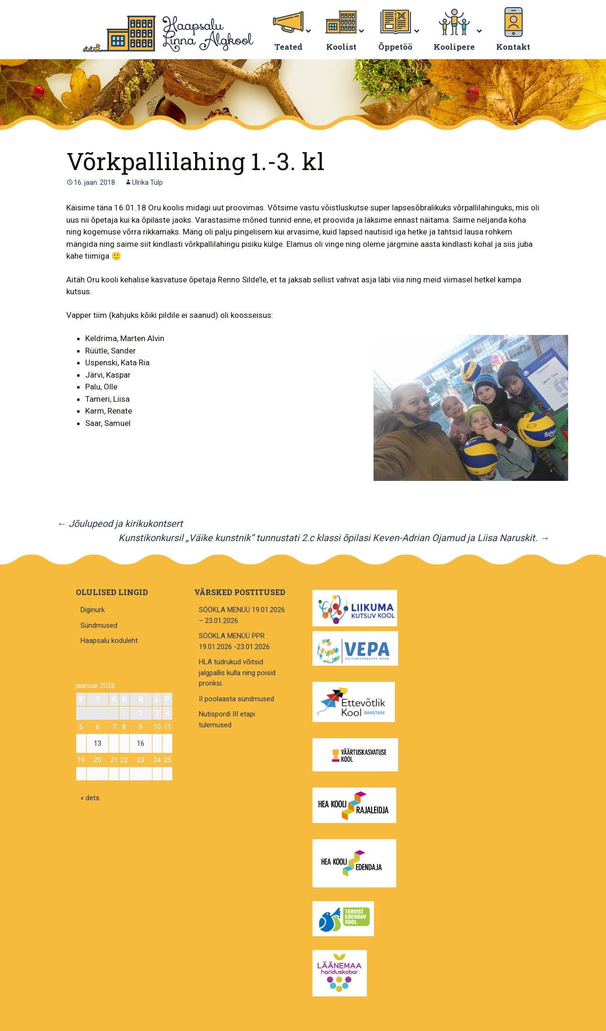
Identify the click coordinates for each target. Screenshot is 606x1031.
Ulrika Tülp (147, 182)
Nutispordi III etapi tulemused (227, 719)
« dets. (90, 798)
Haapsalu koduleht (109, 640)
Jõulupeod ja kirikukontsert (120, 523)
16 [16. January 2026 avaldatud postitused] (140, 743)
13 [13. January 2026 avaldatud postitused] (97, 743)
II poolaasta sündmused (236, 699)
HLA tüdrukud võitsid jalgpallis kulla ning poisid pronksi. (237, 672)
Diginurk (92, 610)
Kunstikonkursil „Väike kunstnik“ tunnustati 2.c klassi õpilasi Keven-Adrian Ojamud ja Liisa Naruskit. (333, 537)
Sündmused (98, 625)
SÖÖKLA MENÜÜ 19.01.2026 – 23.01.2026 (242, 615)
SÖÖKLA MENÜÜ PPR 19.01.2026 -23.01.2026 (234, 641)
